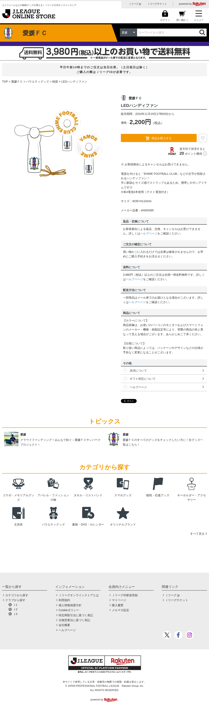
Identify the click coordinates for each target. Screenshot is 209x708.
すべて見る (197, 533)
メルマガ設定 (120, 610)
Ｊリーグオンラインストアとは (79, 595)
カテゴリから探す (16, 595)
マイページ (119, 600)
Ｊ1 (15, 604)
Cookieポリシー (69, 610)
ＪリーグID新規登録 (125, 595)
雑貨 (55, 81)
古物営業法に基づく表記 (74, 620)
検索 (203, 32)
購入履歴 (117, 605)
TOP (5, 81)
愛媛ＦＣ (17, 81)
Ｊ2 (15, 609)
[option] (58, 143)
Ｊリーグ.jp (135, 3)
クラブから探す (15, 600)
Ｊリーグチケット (157, 3)
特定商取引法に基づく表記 (76, 615)
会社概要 (64, 625)
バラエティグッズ (37, 81)
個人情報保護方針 (70, 605)
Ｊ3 (15, 614)
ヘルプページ (148, 233)
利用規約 (64, 600)
